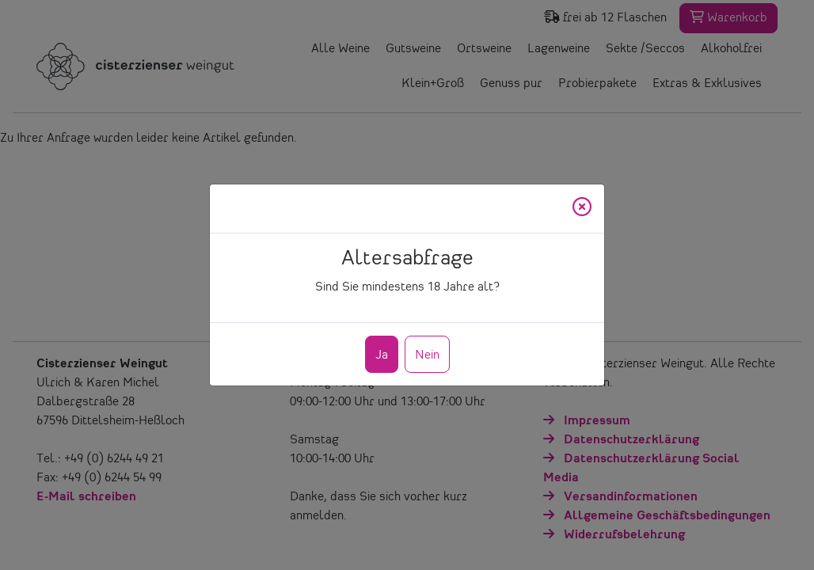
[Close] (582, 208)
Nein (427, 355)
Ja (381, 355)
